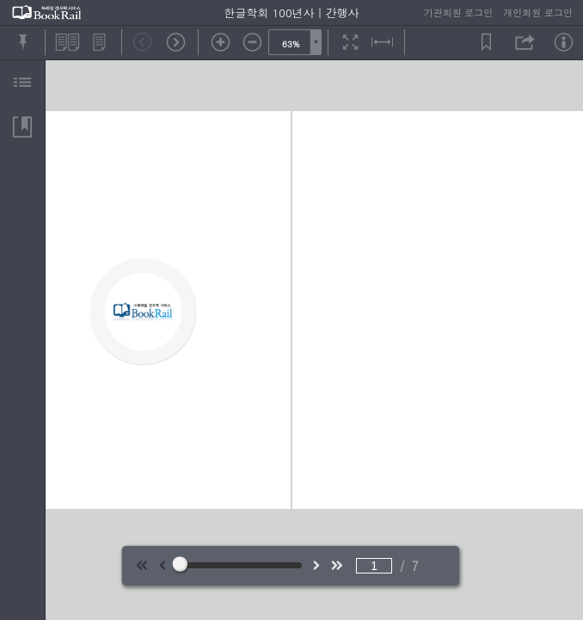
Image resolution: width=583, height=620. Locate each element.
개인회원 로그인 (538, 12)
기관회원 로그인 (459, 12)
